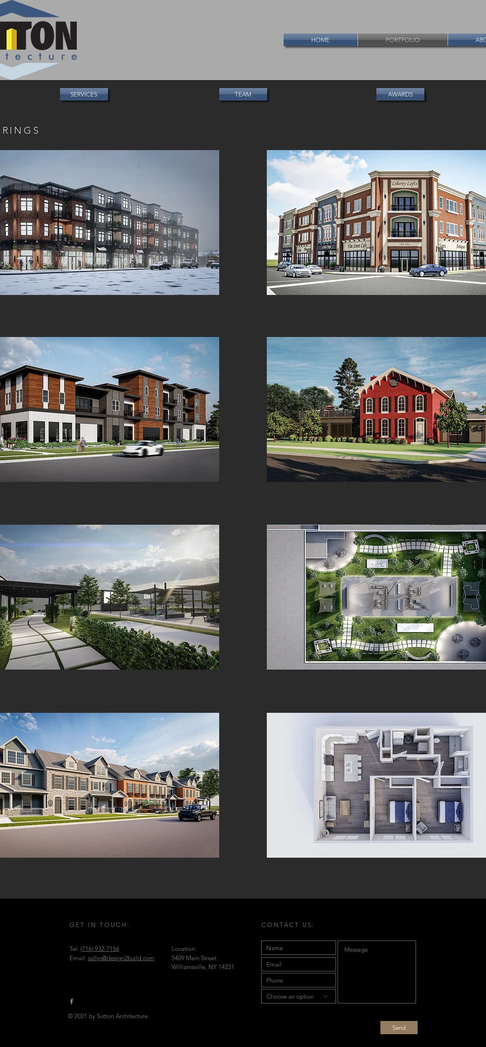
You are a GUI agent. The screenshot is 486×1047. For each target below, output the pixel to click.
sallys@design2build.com (121, 958)
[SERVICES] (84, 94)
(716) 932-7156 (99, 949)
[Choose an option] (298, 996)
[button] (243, 94)
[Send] (399, 1027)
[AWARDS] (400, 94)
